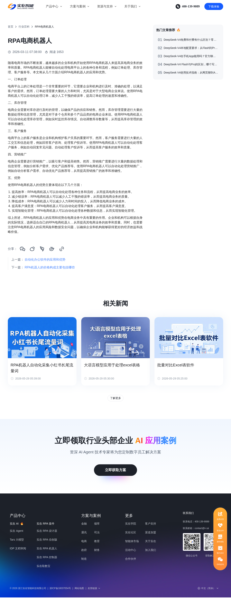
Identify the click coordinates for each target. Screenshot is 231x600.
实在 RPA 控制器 (47, 559)
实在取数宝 (43, 568)
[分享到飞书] (52, 249)
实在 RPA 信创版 (47, 542)
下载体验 (213, 6)
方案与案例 (78, 6)
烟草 (97, 526)
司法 (97, 534)
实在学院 (130, 526)
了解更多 (115, 399)
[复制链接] (62, 249)
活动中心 (130, 552)
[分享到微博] (32, 249)
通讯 (84, 534)
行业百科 (24, 26)
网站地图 (79, 590)
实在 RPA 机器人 (47, 550)
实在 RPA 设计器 (47, 533)
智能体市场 (132, 543)
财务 (97, 552)
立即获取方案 (115, 472)
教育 (97, 543)
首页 (10, 26)
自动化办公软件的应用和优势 (45, 259)
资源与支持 (105, 6)
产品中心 (52, 6)
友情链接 (94, 590)
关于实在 (150, 543)
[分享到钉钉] (42, 249)
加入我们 (150, 552)
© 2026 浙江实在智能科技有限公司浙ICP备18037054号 (40, 591)
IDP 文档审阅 (18, 550)
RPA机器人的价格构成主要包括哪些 (50, 267)
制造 (84, 561)
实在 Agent (16, 533)
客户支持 (150, 526)
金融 (84, 526)
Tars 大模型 (17, 542)
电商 (84, 543)
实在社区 (130, 534)
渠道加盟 (150, 534)
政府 (84, 552)
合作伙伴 (130, 561)
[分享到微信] (22, 249)
